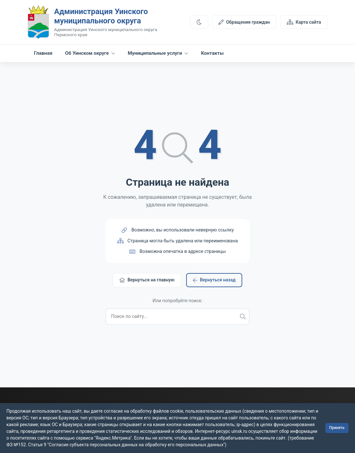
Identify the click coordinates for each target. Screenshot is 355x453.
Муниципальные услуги (158, 55)
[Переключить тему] (199, 22)
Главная (43, 55)
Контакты (212, 55)
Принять (336, 428)
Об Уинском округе (90, 55)
